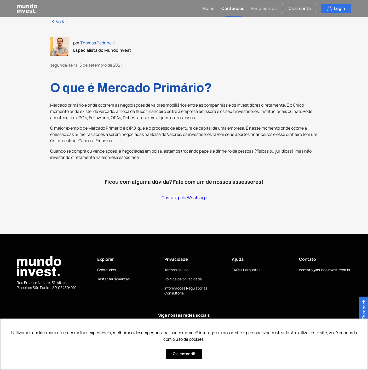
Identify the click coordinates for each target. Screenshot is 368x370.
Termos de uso (176, 269)
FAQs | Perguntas (246, 269)
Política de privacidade (183, 278)
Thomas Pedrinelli (97, 43)
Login (336, 8)
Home (209, 8)
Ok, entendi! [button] (184, 353)
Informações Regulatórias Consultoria (185, 291)
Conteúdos (232, 8)
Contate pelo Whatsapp (184, 197)
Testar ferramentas (113, 278)
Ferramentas (264, 8)
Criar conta (300, 8)
